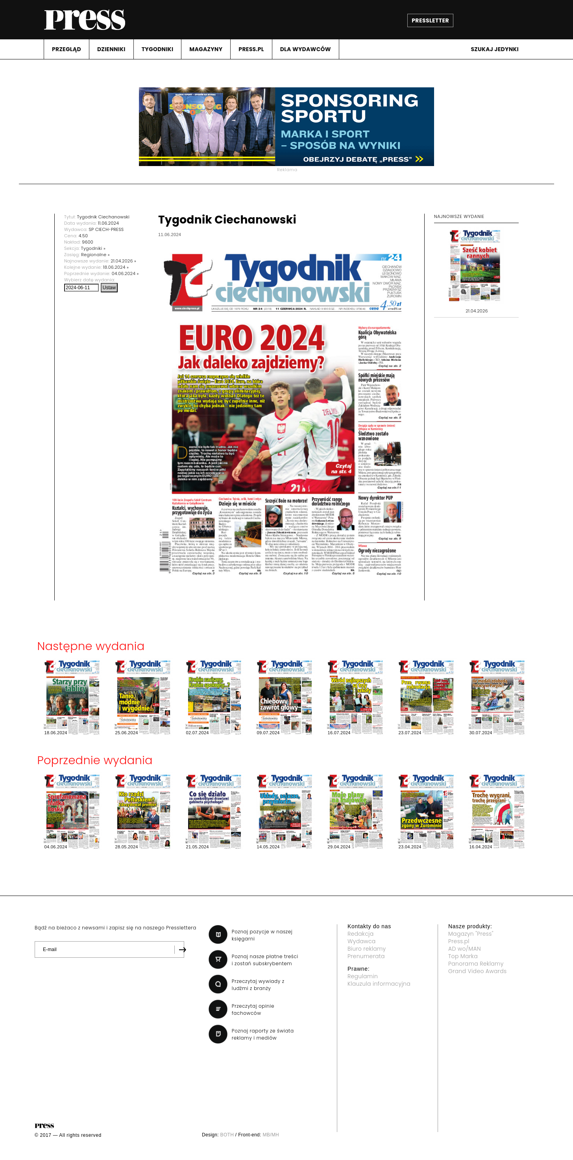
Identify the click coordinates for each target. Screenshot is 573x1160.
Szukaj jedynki (495, 49)
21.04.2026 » (123, 261)
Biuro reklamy (366, 949)
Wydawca (361, 941)
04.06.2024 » (125, 273)
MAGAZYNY (205, 49)
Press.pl (458, 941)
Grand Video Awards (477, 971)
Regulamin (362, 976)
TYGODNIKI (158, 49)
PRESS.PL (251, 49)
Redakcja (360, 934)
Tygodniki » (93, 248)
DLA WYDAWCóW (305, 49)
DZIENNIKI (111, 49)
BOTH (227, 1135)
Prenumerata (366, 956)
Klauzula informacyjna (378, 984)
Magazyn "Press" (471, 934)
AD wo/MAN (464, 949)
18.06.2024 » (116, 267)
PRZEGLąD (66, 49)
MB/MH (270, 1135)
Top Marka (463, 956)
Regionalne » (95, 254)
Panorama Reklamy (476, 964)
